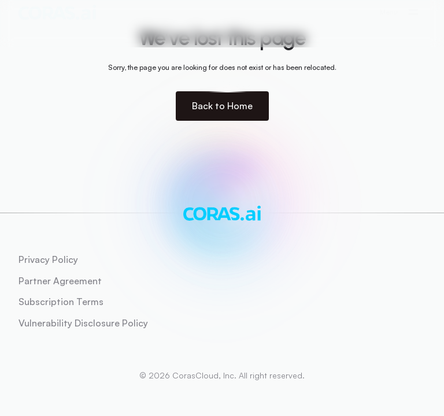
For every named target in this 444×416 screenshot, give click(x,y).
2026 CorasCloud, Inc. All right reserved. (227, 375)
